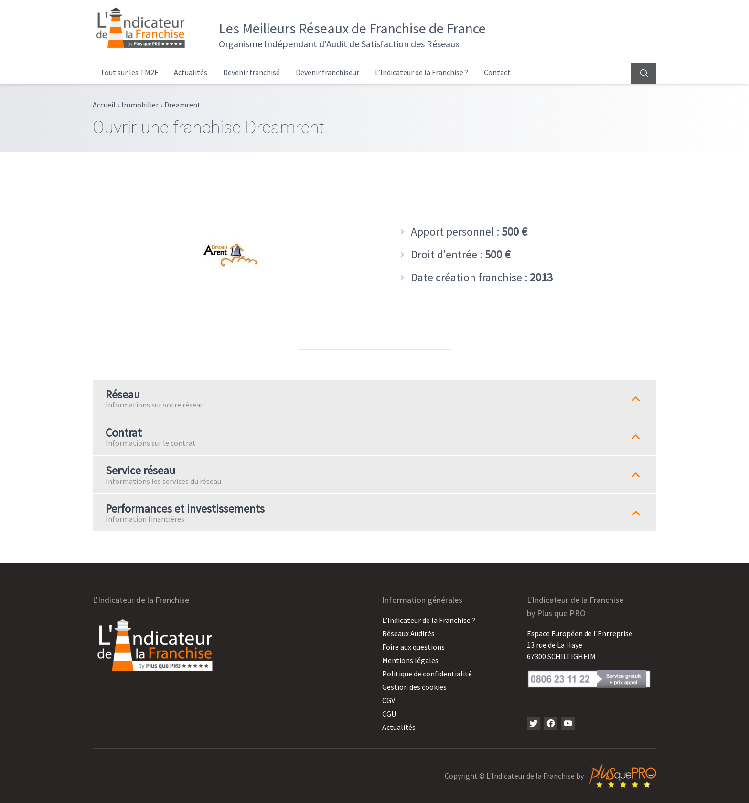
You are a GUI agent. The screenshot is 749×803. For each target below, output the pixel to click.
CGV (388, 700)
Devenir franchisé (251, 72)
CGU (389, 713)
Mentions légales (410, 660)
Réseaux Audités (408, 633)
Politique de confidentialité (427, 673)
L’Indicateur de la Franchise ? (421, 72)
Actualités (190, 72)
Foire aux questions (413, 647)
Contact (497, 72)
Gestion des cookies (414, 687)
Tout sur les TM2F (129, 72)
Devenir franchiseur (327, 72)
